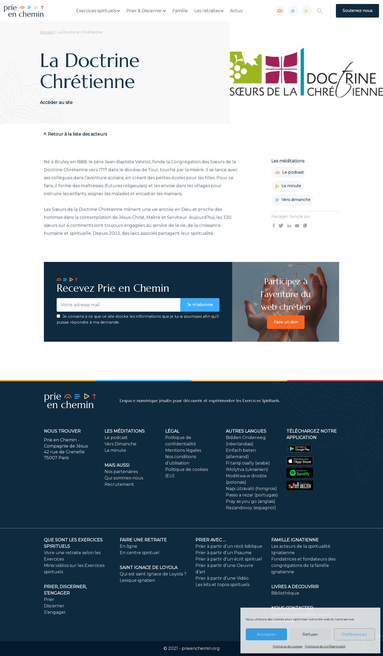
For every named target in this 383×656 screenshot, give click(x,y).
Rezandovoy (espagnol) (251, 507)
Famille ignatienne (295, 539)
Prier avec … (210, 539)
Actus (236, 11)
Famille (180, 11)
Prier (49, 599)
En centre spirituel (139, 552)
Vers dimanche (292, 199)
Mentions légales (183, 450)
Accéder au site (56, 102)
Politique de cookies (287, 646)
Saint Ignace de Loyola (148, 567)
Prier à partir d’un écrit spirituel (228, 559)
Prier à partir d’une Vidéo (222, 578)
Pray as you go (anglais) (250, 501)
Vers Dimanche (120, 443)
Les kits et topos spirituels (222, 584)
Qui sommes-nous (124, 477)
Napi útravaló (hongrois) (251, 488)
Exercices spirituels (96, 11)
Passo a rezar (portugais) (252, 495)
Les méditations (125, 431)
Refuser (310, 634)
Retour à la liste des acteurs (75, 134)
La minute (288, 185)
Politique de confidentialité (325, 646)
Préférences (354, 634)
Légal (172, 431)
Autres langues (246, 431)
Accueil (46, 32)
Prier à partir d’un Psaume (223, 552)
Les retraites (207, 11)
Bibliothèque (285, 593)
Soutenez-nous (357, 10)
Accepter (266, 634)
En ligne (128, 546)
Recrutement (119, 484)
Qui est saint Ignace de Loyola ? (153, 573)
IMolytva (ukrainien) (247, 469)
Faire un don (286, 322)
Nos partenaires (121, 471)
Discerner (54, 605)
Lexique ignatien (137, 580)
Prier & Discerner (144, 11)
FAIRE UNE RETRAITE (143, 539)
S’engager (55, 612)
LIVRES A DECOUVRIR (295, 586)
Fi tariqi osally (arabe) (248, 463)
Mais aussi (117, 465)
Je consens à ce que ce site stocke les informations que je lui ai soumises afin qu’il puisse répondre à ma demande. (138, 319)
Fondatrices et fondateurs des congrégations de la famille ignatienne (303, 565)
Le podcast (289, 172)
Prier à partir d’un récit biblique (228, 546)
